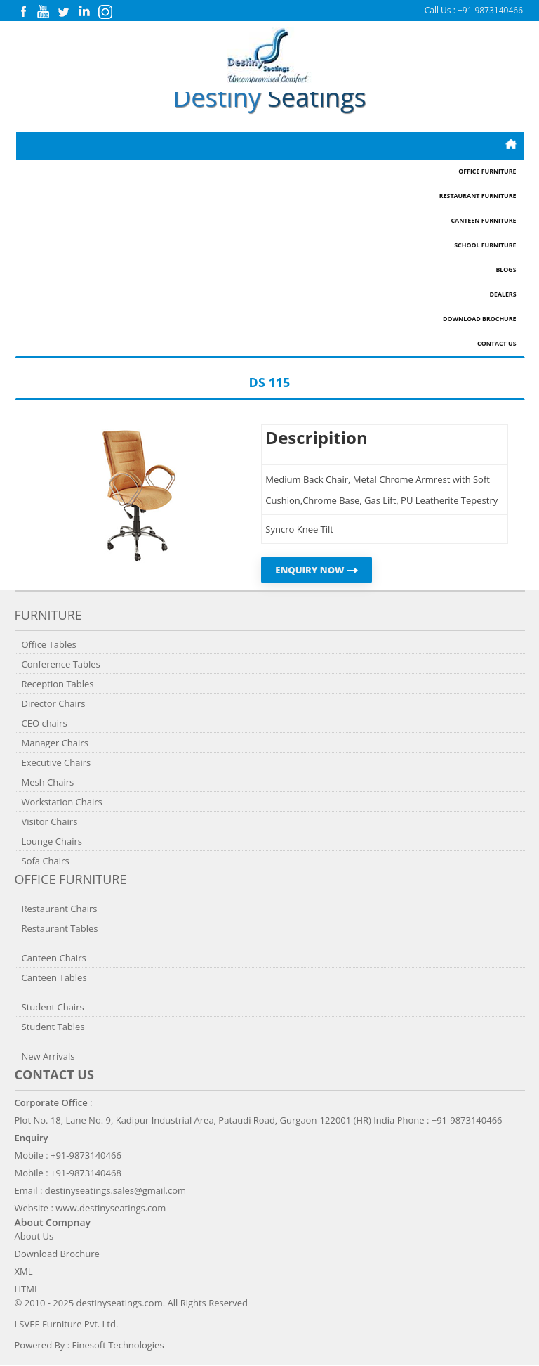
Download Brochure (479, 319)
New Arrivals (48, 1056)
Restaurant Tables (60, 928)
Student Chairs (53, 1007)
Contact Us (496, 343)
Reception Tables (58, 683)
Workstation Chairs (62, 801)
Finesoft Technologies (118, 1345)
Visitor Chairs (50, 821)
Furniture (48, 614)
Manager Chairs (55, 742)
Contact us (54, 1074)
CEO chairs (44, 723)
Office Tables (49, 644)
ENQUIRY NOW (316, 570)
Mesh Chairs (48, 782)
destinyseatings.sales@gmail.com (115, 1190)
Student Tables (53, 1026)
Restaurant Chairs (60, 908)
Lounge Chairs (52, 841)
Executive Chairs (56, 762)
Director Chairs (54, 703)
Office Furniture (487, 171)
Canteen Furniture (483, 220)
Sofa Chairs (45, 860)
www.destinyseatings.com (110, 1208)
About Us (34, 1236)
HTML (27, 1288)
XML (24, 1271)
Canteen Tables (54, 977)
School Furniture (485, 245)
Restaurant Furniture (478, 196)
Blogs (505, 270)
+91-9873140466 (490, 10)
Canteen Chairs (54, 957)
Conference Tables (61, 664)
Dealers (502, 294)
